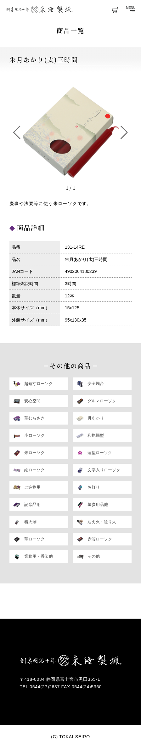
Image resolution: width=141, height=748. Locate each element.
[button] (17, 132)
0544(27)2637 (45, 686)
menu (131, 9)
